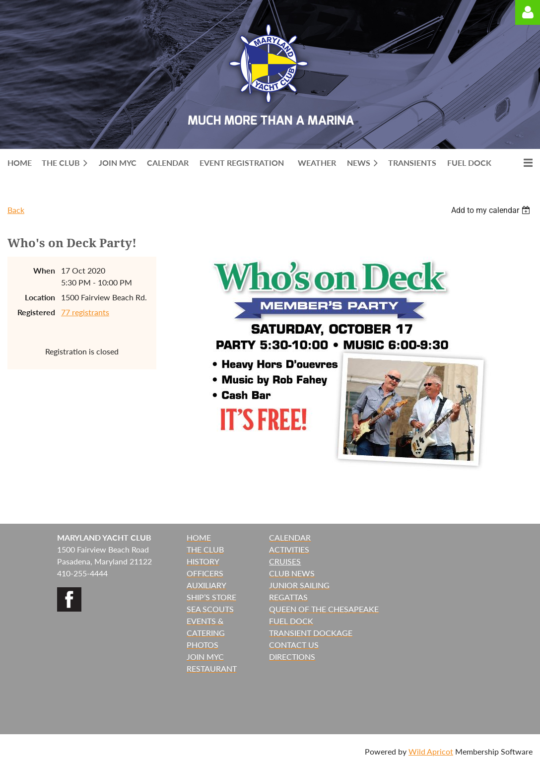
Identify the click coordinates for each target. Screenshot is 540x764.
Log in (527, 12)
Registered (36, 312)
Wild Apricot (430, 751)
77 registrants (85, 312)
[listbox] (492, 210)
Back (15, 209)
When (44, 270)
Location (40, 297)
